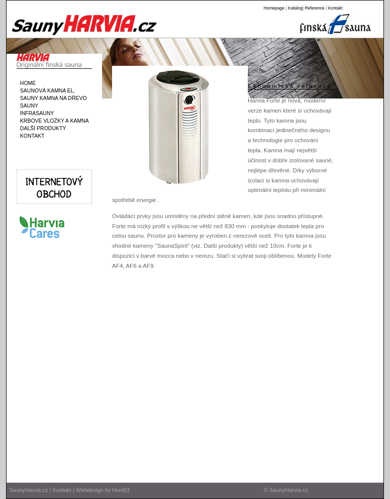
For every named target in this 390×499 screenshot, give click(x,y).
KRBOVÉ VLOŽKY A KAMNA (53, 121)
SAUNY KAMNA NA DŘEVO (52, 98)
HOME (26, 83)
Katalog (295, 8)
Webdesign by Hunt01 (103, 490)
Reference (314, 8)
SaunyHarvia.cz (29, 490)
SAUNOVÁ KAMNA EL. (46, 90)
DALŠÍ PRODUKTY (41, 128)
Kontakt (335, 8)
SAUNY (27, 106)
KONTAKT (31, 136)
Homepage (273, 8)
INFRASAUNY (35, 113)
